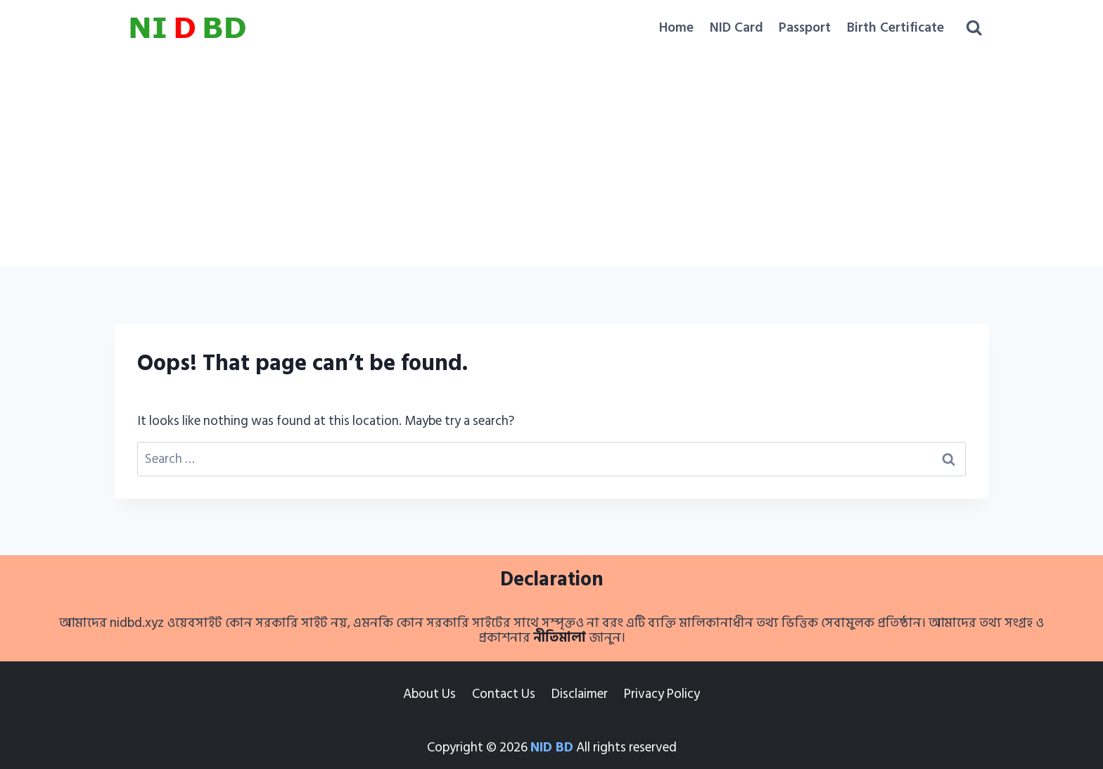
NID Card (736, 28)
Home (676, 28)
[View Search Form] (973, 27)
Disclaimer (580, 694)
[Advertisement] (551, 161)
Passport (805, 28)
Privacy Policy (662, 694)
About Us (429, 694)
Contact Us (503, 694)
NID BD (551, 747)
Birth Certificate (895, 28)
